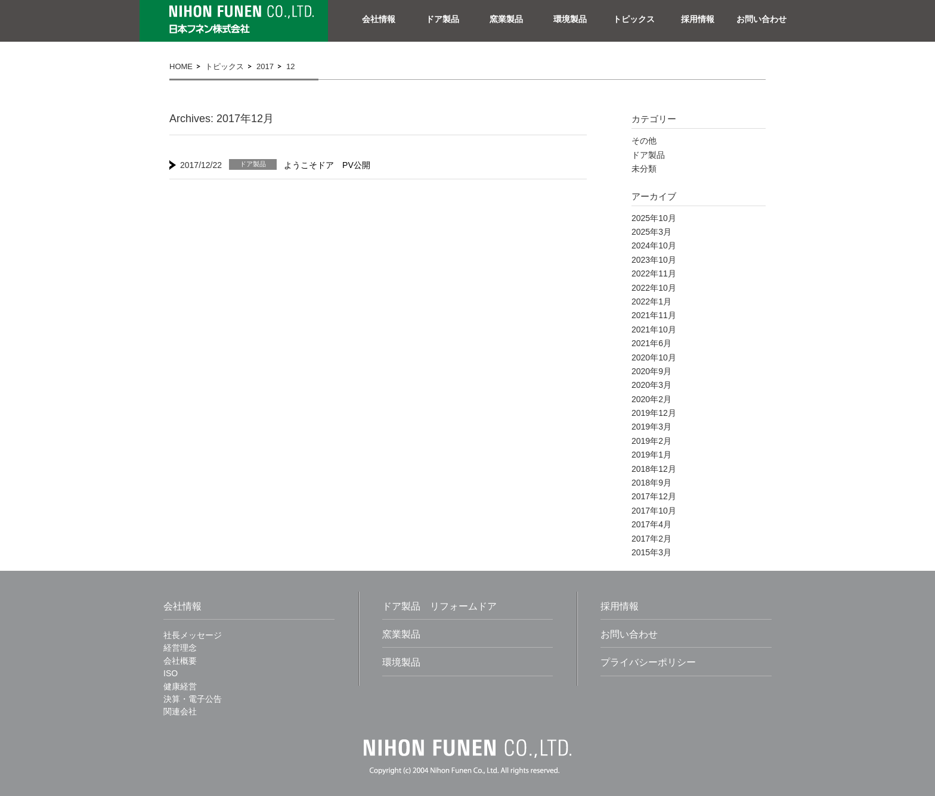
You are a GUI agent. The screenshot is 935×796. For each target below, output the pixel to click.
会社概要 (180, 661)
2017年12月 (653, 496)
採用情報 (697, 19)
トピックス (634, 19)
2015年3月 (651, 552)
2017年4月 (651, 524)
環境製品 (570, 19)
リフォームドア (463, 606)
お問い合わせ (761, 19)
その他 (644, 140)
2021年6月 (651, 343)
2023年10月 (653, 260)
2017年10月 (653, 510)
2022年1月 (651, 301)
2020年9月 (651, 371)
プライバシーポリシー (648, 662)
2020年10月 (653, 357)
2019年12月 (653, 413)
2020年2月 (651, 399)
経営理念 (180, 647)
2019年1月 (651, 454)
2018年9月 (651, 482)
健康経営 (180, 686)
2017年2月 (651, 538)
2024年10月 (653, 245)
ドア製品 (442, 19)
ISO (170, 673)
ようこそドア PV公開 (327, 165)
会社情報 (378, 19)
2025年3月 (651, 232)
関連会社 (180, 711)
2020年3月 (651, 385)
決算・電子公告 (192, 699)
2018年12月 (653, 469)
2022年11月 (653, 273)
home (181, 66)
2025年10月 (653, 218)
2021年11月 (653, 315)
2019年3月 (651, 426)
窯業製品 (506, 19)
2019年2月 (651, 441)
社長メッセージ (192, 635)
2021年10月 (653, 329)
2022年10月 (653, 288)
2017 (265, 66)
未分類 (644, 168)
